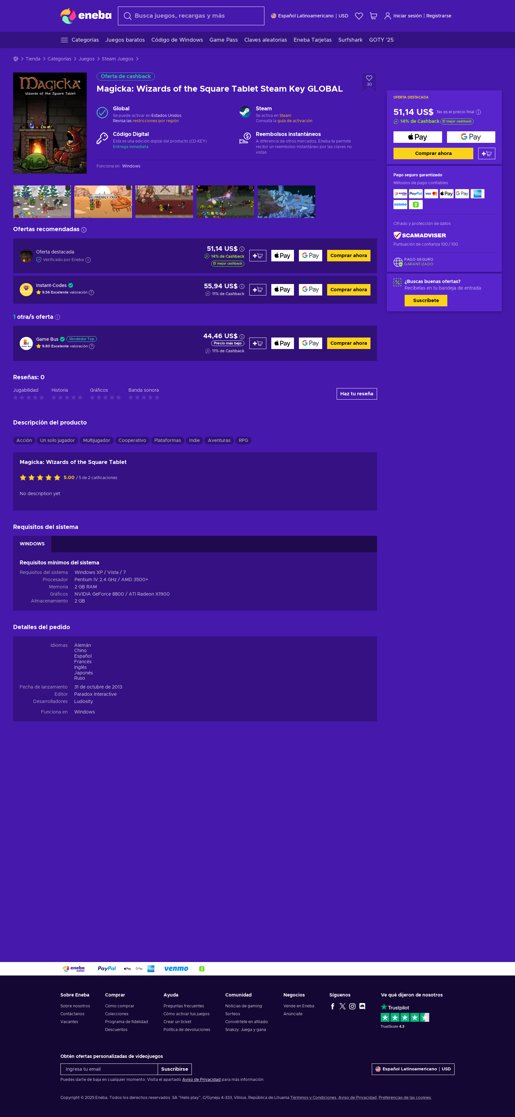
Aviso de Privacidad (201, 1080)
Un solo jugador (57, 440)
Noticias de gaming (243, 1006)
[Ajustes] (310, 16)
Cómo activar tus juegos (187, 1014)
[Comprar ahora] (417, 137)
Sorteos (232, 1014)
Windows (84, 712)
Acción (24, 440)
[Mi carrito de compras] (373, 16)
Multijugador (96, 440)
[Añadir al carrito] (486, 153)
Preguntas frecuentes (184, 1006)
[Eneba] (85, 16)
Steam (285, 116)
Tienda (33, 59)
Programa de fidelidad (126, 1022)
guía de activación (295, 121)
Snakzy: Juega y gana (245, 1030)
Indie (194, 440)
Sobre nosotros (75, 1006)
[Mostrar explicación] (91, 292)
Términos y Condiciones (313, 1098)
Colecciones (116, 1014)
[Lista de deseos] (359, 16)
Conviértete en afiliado (246, 1022)
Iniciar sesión (403, 16)
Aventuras (219, 440)
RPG (243, 440)
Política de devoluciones (187, 1030)
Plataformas (167, 440)
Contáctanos (72, 1014)
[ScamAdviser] (419, 235)
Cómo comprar (119, 1006)
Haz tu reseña (356, 393)
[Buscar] (191, 16)
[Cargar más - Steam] (245, 112)
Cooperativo (132, 440)
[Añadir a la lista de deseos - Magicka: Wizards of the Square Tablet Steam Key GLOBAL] (369, 83)
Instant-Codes (51, 285)
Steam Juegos (117, 59)
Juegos (86, 59)
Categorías (59, 59)
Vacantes (69, 1022)
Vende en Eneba (298, 1006)
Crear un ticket (177, 1022)
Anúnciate (292, 1014)
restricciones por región (156, 121)
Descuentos (116, 1030)
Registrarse (438, 16)
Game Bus (47, 339)
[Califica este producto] (42, 478)
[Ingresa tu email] (109, 1069)
